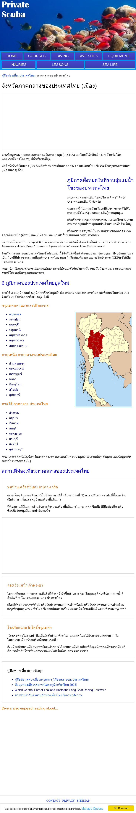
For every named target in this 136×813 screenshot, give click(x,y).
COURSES (37, 56)
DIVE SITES (88, 56)
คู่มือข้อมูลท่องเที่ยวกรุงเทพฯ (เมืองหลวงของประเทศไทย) (52, 679)
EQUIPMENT (118, 56)
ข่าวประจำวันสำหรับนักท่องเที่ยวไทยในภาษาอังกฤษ (48, 695)
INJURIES (18, 65)
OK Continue (121, 808)
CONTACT (53, 800)
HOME (12, 56)
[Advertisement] (68, 122)
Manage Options (92, 808)
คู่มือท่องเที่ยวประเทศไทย (18, 75)
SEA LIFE (110, 65)
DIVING (62, 56)
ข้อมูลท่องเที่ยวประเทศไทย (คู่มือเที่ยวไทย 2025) (46, 684)
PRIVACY (68, 800)
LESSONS (60, 65)
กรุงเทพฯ (15, 314)
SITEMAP (83, 800)
